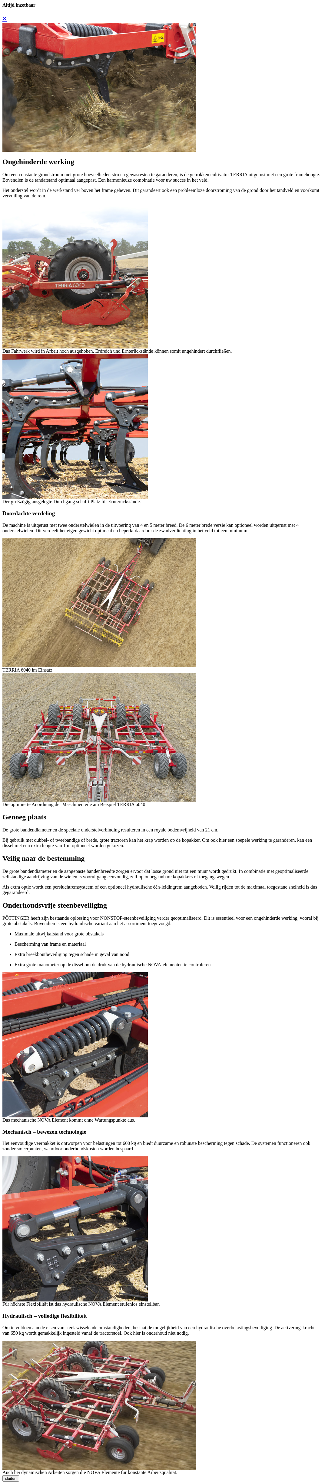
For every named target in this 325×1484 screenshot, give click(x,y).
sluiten (11, 1478)
